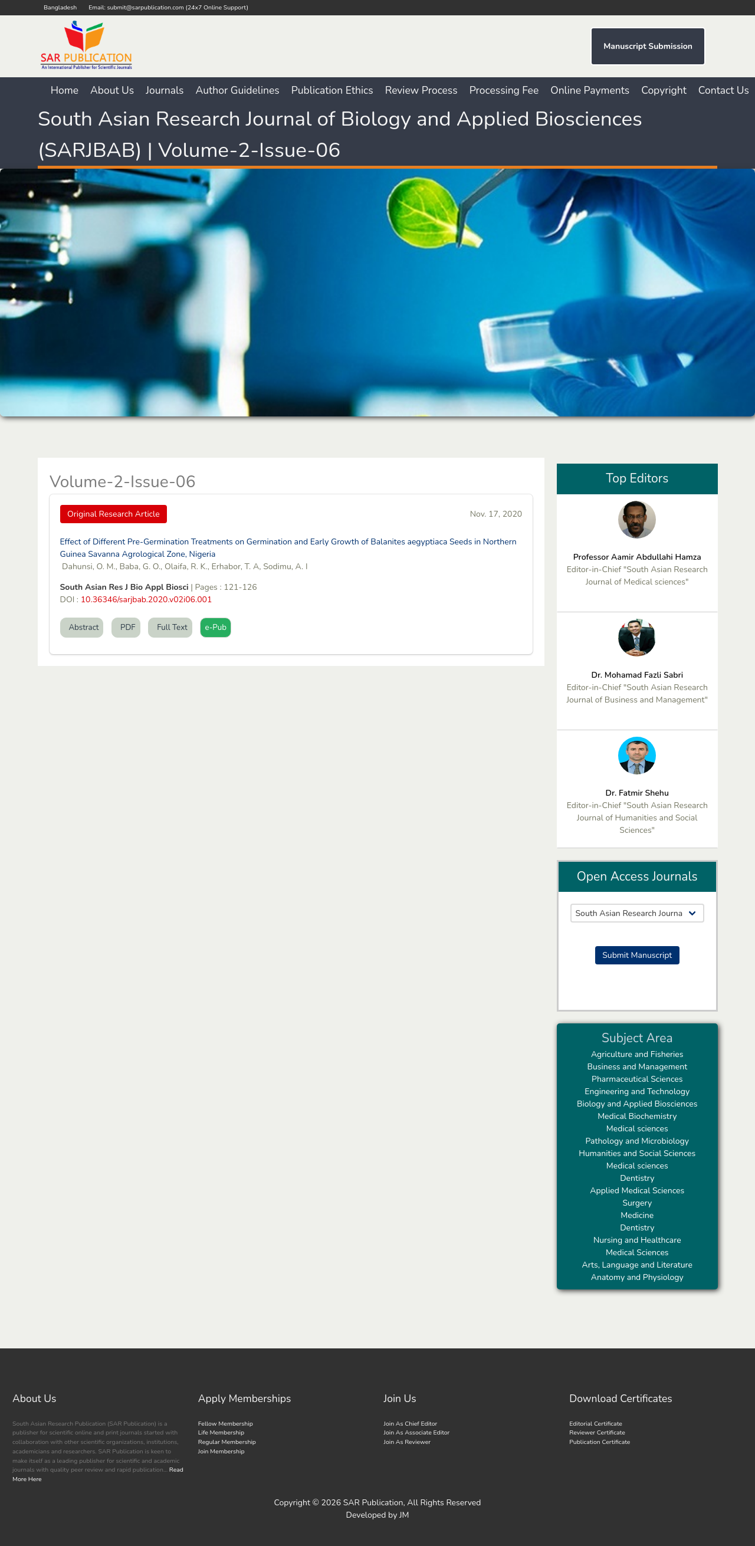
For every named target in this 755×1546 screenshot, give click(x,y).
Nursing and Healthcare (637, 1240)
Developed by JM (377, 1515)
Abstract (82, 627)
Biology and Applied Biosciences (637, 1104)
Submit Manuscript (637, 955)
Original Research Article (113, 514)
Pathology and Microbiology (637, 1141)
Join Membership (221, 1451)
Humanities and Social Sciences (637, 1153)
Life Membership (221, 1432)
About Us (112, 90)
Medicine (637, 1215)
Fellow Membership (225, 1423)
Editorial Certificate (595, 1423)
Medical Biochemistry (637, 1116)
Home (64, 90)
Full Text (170, 627)
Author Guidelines (238, 90)
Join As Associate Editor (417, 1432)
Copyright (664, 90)
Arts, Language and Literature (637, 1265)
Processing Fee (504, 90)
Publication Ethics (332, 90)
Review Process (421, 90)
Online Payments (589, 90)
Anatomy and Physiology (637, 1277)
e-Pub (215, 627)
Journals (164, 90)
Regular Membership (227, 1441)
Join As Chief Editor (411, 1423)
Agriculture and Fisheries (637, 1054)
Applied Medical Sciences (637, 1190)
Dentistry (637, 1178)
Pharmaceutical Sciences (637, 1079)
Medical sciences (637, 1128)
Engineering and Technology (637, 1091)
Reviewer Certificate (597, 1432)
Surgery (637, 1203)
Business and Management (637, 1066)
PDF (126, 627)
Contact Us (723, 90)
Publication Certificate (599, 1441)
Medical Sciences (637, 1252)
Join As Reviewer (407, 1441)
